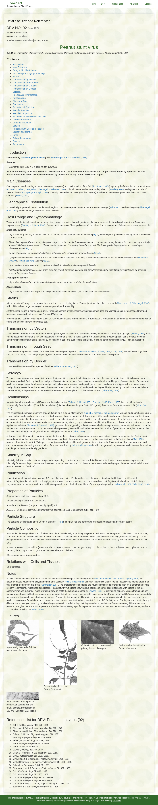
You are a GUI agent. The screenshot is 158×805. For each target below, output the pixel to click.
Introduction (18, 64)
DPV (104, 4)
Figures (16, 141)
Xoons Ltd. (117, 800)
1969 (146, 484)
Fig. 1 (29, 248)
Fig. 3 (95, 234)
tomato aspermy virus (128, 578)
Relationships (19, 98)
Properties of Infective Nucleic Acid (29, 116)
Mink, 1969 (78, 431)
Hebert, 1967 (22, 195)
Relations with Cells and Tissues (28, 129)
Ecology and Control (22, 132)
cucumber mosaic (92, 413)
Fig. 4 (97, 253)
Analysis (135, 4)
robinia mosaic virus (74, 581)
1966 (42, 157)
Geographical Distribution (25, 70)
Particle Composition (22, 113)
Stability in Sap (20, 101)
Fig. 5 (60, 522)
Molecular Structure (22, 119)
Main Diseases (20, 67)
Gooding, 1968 (117, 189)
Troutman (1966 (29, 157)
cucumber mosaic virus (105, 578)
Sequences (118, 4)
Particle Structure (21, 110)
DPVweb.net (19, 5)
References (18, 144)
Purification (18, 104)
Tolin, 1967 (137, 484)
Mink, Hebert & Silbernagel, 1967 (133, 303)
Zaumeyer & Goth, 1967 (33, 225)
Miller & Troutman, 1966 (65, 366)
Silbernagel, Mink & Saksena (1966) (69, 157)
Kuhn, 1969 (117, 351)
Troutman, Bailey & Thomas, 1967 (93, 351)
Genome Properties (22, 122)
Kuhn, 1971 (115, 207)
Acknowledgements (22, 138)
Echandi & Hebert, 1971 (18, 189)
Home (93, 4)
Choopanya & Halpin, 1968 (35, 192)
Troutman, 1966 (101, 186)
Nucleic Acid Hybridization (25, 95)
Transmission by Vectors (24, 79)
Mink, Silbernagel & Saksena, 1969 (48, 189)
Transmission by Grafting (25, 85)
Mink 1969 (110, 390)
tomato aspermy (26, 260)
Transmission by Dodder (24, 89)
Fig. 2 (45, 260)
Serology (17, 92)
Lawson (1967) (96, 591)
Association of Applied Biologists (44, 798)
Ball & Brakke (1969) (81, 445)
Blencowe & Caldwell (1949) (40, 425)
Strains (16, 76)
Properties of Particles (23, 107)
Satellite (16, 126)
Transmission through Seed (26, 82)
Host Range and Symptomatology (29, 73)
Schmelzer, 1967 (49, 585)
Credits (148, 4)
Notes (15, 135)
